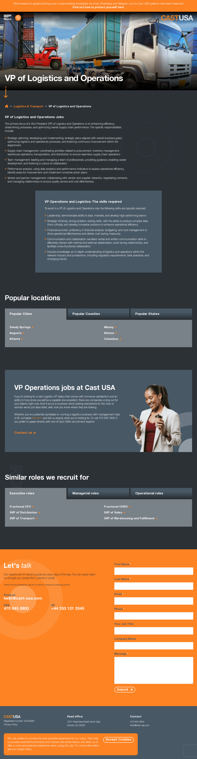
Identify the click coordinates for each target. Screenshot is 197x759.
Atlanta (15, 339)
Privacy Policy (11, 725)
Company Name (153, 643)
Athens (109, 333)
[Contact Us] (18, 18)
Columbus (111, 339)
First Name (153, 569)
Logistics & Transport (28, 106)
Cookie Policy (24, 749)
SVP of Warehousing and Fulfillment (129, 518)
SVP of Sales (113, 512)
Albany (108, 327)
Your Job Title (153, 629)
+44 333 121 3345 (67, 609)
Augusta (16, 333)
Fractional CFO (20, 506)
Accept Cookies (119, 739)
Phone (153, 614)
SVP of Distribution (23, 512)
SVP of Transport (22, 518)
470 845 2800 (16, 609)
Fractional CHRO (116, 506)
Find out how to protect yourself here (98, 7)
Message (153, 668)
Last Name (153, 584)
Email (153, 599)
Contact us (23, 433)
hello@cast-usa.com (23, 599)
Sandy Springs (20, 327)
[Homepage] (177, 18)
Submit (123, 689)
